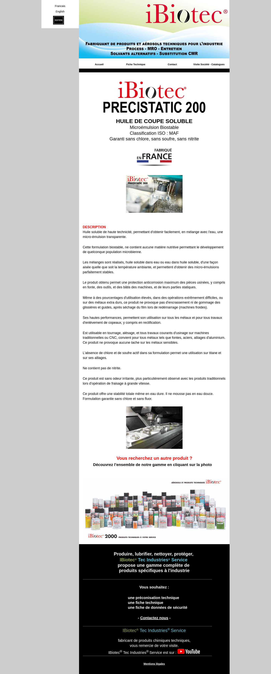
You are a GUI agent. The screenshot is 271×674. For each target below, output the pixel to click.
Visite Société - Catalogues (209, 64)
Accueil (99, 64)
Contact (172, 64)
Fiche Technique (135, 64)
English (60, 11)
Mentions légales (154, 663)
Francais (60, 6)
